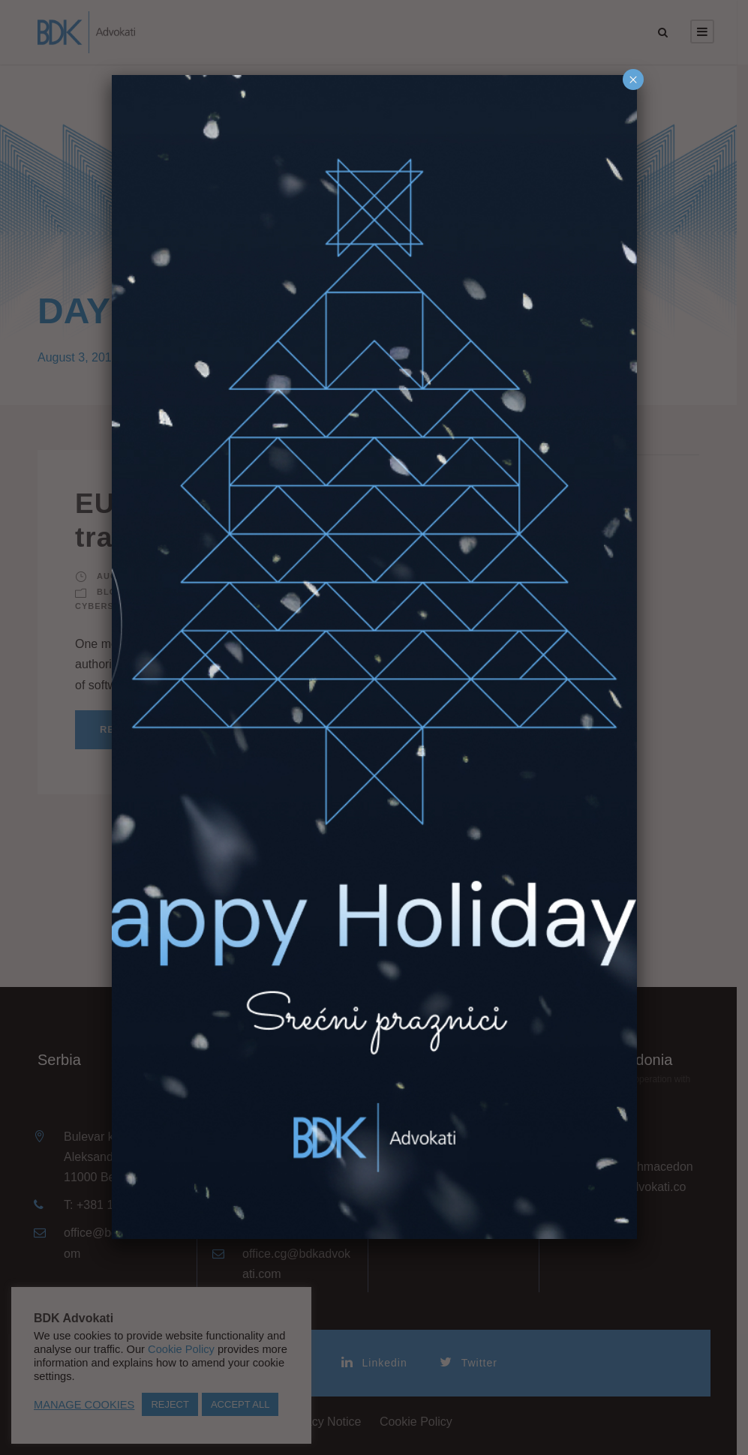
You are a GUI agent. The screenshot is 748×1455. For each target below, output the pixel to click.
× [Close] (633, 79)
